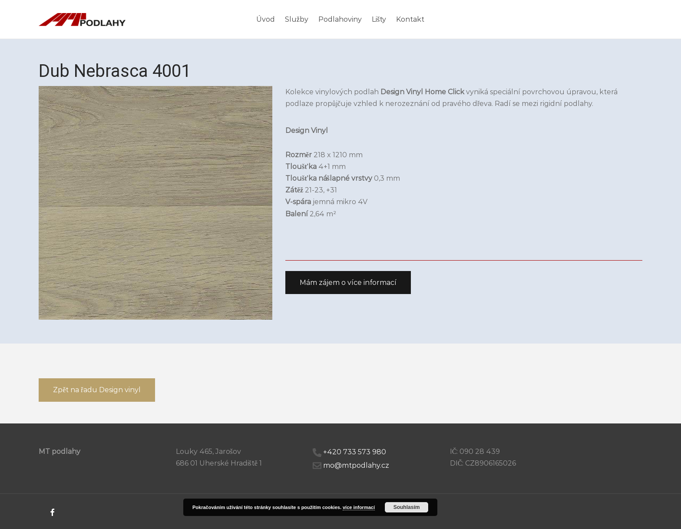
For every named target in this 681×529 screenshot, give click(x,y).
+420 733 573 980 (354, 452)
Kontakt (410, 19)
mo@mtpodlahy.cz (356, 465)
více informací (359, 507)
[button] (348, 282)
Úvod (265, 19)
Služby (296, 19)
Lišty (379, 19)
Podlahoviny (340, 19)
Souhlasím (406, 507)
